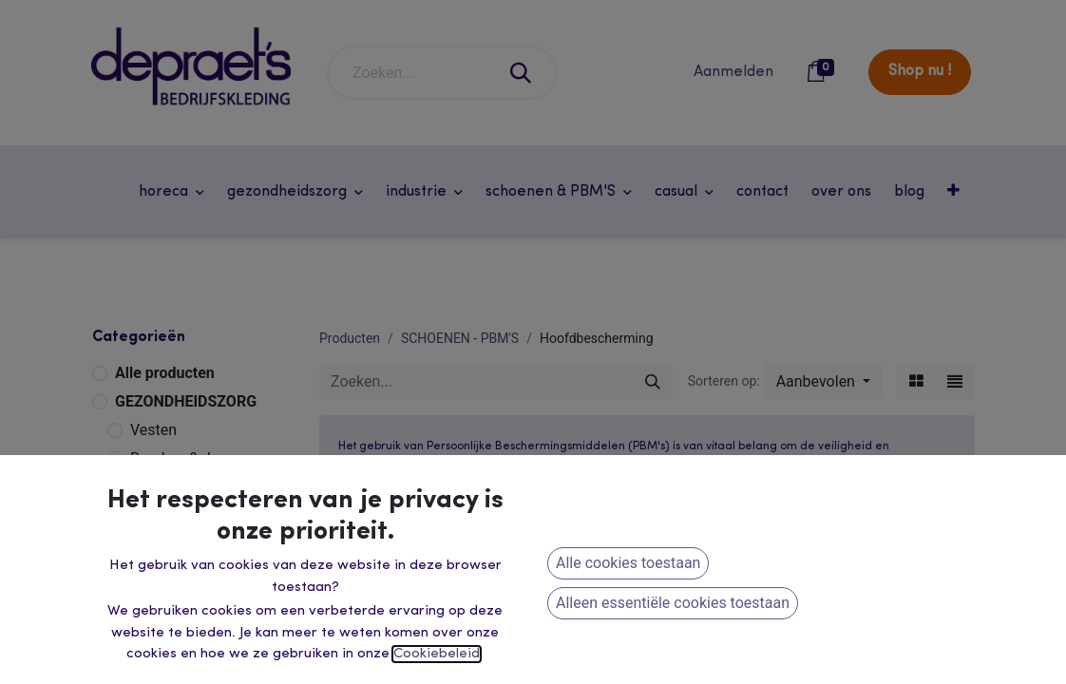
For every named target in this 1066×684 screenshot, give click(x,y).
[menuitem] (762, 192)
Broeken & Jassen (190, 458)
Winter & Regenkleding (206, 605)
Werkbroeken (174, 519)
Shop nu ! (919, 71)
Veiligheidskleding (191, 576)
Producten (349, 338)
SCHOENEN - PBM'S (460, 338)
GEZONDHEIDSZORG (186, 401)
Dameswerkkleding (194, 633)
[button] (955, 192)
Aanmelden (733, 72)
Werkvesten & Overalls (205, 548)
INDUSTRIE (153, 491)
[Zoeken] (521, 73)
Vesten (153, 430)
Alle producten (165, 373)
